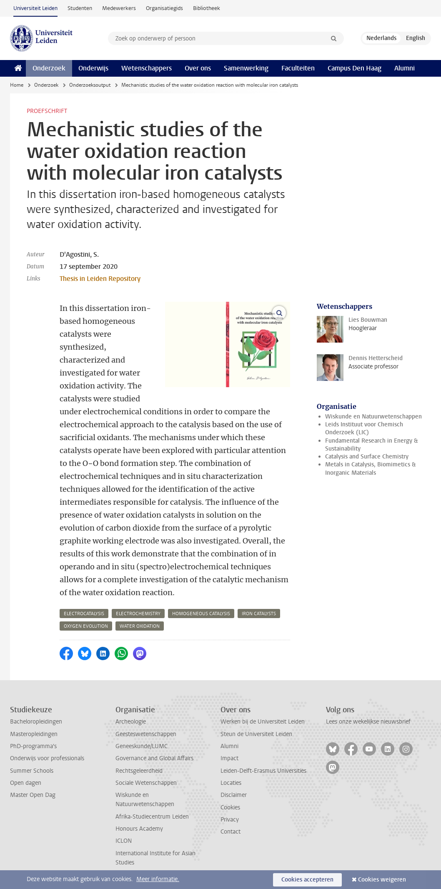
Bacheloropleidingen (36, 722)
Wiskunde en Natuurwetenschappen (373, 417)
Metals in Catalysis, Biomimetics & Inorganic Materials (370, 468)
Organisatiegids (164, 8)
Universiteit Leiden (35, 8)
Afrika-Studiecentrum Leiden (152, 817)
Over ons (198, 68)
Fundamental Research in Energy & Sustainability (371, 445)
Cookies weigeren (382, 880)
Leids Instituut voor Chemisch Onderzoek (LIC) (364, 428)
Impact (229, 758)
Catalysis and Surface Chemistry (366, 457)
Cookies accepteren (307, 880)
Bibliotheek (206, 8)
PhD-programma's (33, 746)
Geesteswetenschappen (145, 734)
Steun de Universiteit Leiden (256, 734)
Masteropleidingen (34, 734)
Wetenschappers (146, 68)
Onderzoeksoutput (89, 85)
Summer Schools (31, 771)
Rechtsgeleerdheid (139, 771)
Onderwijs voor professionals (47, 758)
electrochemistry (138, 614)
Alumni (404, 68)
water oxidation (140, 626)
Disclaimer (233, 795)
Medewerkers (119, 8)
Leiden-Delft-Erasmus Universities (263, 771)
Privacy (229, 820)
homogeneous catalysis (201, 614)
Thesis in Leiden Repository (100, 278)
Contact (230, 832)
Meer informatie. (157, 879)
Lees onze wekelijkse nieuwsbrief (368, 722)
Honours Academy (139, 829)
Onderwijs (93, 68)
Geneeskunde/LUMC (141, 746)
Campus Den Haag (354, 68)
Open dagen (25, 783)
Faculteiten (298, 68)
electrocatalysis (84, 614)
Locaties (230, 783)
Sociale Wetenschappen (146, 783)
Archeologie (130, 722)
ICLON (123, 841)
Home (16, 85)
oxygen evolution (86, 626)
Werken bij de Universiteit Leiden (262, 722)
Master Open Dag (32, 795)
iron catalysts (259, 614)
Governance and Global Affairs (154, 758)
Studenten (80, 8)
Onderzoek (49, 68)
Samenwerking (246, 68)
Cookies (230, 807)
